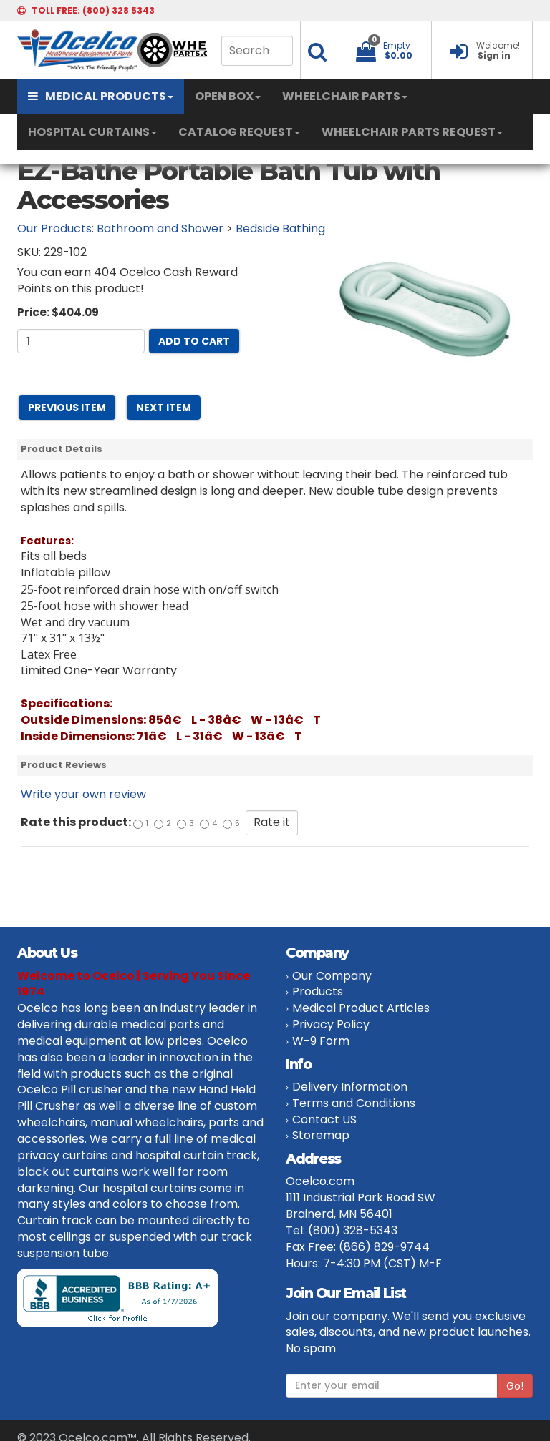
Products (317, 991)
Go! (515, 1386)
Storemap (320, 1135)
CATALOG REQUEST (239, 132)
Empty (396, 45)
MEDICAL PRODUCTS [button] (100, 96)
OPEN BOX (228, 96)
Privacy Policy (331, 1024)
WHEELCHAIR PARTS (344, 96)
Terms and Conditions (353, 1103)
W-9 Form (320, 1041)
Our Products (54, 228)
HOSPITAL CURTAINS (92, 132)
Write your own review (83, 794)
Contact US (324, 1119)
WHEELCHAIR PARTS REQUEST (412, 132)
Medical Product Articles (361, 1008)
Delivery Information (349, 1086)
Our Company (332, 976)
